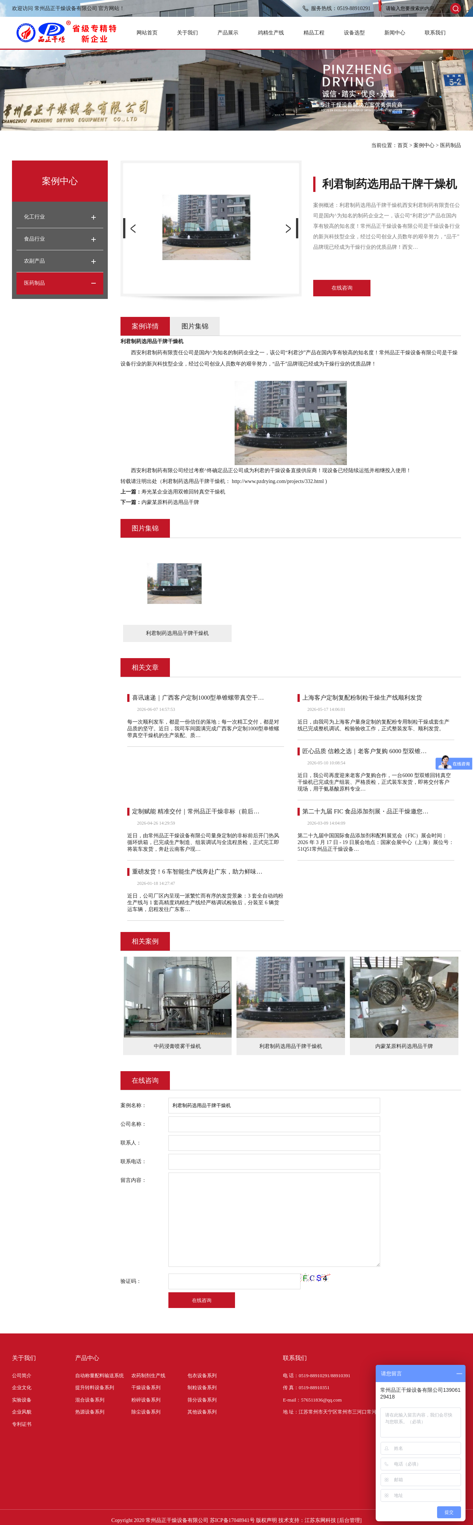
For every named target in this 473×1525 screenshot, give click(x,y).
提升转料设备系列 (94, 1387)
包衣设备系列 (202, 1375)
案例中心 (424, 145)
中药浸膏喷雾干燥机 (177, 1046)
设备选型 (354, 33)
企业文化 (21, 1387)
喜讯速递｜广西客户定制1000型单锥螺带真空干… (198, 697)
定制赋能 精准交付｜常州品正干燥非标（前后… (195, 811)
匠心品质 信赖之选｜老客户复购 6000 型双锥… (364, 751)
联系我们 (435, 33)
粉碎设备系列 (146, 1400)
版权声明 (266, 1520)
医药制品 (450, 145)
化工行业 (34, 217)
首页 (402, 145)
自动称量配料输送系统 (99, 1375)
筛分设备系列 (202, 1400)
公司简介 (21, 1375)
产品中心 (87, 1358)
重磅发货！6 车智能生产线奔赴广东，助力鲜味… (197, 871)
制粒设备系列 (202, 1387)
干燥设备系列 (146, 1387)
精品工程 (313, 33)
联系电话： (133, 1161)
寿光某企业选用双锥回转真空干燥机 (183, 492)
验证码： (130, 1281)
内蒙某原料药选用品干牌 (170, 502)
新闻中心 (394, 33)
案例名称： (133, 1105)
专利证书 (21, 1424)
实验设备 (21, 1400)
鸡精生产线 (271, 33)
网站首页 (147, 33)
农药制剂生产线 (148, 1375)
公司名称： (133, 1124)
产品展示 (227, 33)
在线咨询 (342, 288)
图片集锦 (194, 326)
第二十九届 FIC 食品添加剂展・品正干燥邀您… (365, 811)
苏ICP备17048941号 (232, 1520)
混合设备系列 (89, 1400)
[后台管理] (349, 1520)
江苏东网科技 (320, 1520)
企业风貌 (21, 1412)
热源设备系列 (89, 1412)
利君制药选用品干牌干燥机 (290, 1046)
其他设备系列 (202, 1412)
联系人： (130, 1143)
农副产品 (34, 261)
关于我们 (187, 33)
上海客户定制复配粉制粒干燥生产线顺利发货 (362, 697)
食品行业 (34, 239)
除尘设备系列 (146, 1412)
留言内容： (133, 1180)
